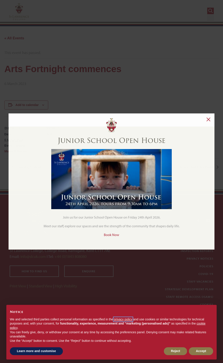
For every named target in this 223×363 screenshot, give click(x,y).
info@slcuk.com (33, 256)
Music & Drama (15, 151)
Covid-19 (205, 274)
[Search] (210, 11)
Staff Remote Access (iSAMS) (189, 297)
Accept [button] (201, 351)
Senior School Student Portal (187, 243)
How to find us (34, 271)
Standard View (40, 285)
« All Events (14, 38)
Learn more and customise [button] (36, 351)
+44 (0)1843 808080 (70, 256)
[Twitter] (179, 220)
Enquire (89, 271)
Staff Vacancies (200, 281)
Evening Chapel (28, 167)
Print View (18, 285)
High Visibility (66, 285)
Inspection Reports (197, 251)
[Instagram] (189, 220)
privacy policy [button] (123, 319)
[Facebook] (198, 220)
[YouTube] (208, 220)
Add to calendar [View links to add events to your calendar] (27, 105)
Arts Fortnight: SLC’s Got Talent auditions (181, 167)
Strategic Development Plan (189, 289)
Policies (206, 266)
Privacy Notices (200, 259)
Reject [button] (175, 351)
